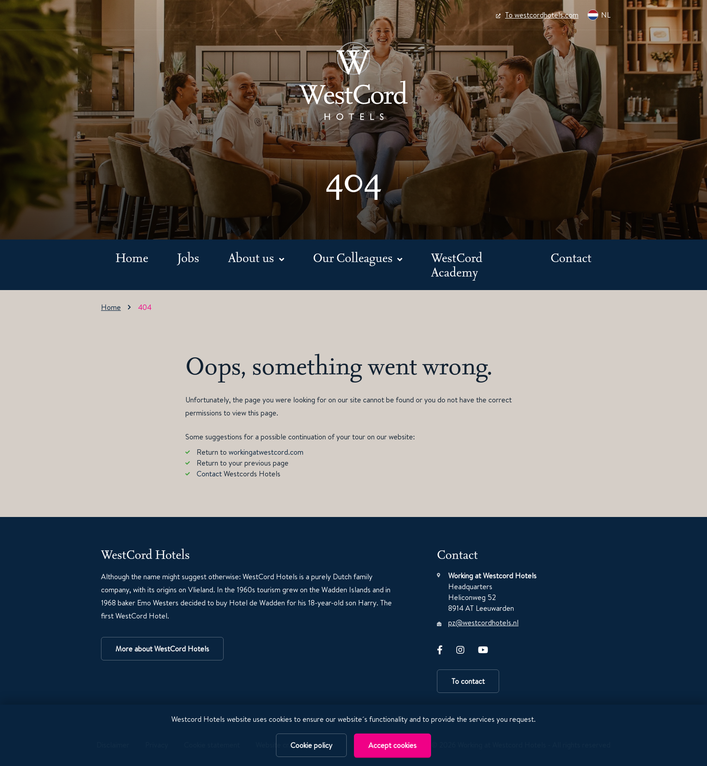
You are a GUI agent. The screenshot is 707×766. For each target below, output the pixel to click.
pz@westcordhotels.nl (483, 623)
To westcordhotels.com (537, 14)
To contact (468, 681)
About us (252, 257)
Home (131, 257)
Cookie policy (311, 745)
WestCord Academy (456, 265)
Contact (571, 257)
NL (599, 14)
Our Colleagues (354, 257)
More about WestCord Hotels (162, 649)
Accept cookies (392, 745)
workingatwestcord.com (266, 452)
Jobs (188, 257)
